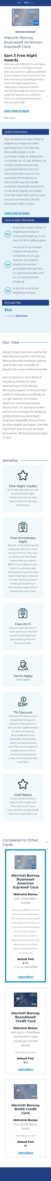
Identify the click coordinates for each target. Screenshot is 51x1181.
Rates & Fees (9, 118)
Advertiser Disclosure (25, 31)
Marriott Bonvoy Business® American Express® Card (25, 881)
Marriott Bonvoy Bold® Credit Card (25, 1109)
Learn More (25, 977)
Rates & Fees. (22, 316)
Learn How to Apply (16, 111)
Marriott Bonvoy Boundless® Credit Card (25, 1017)
